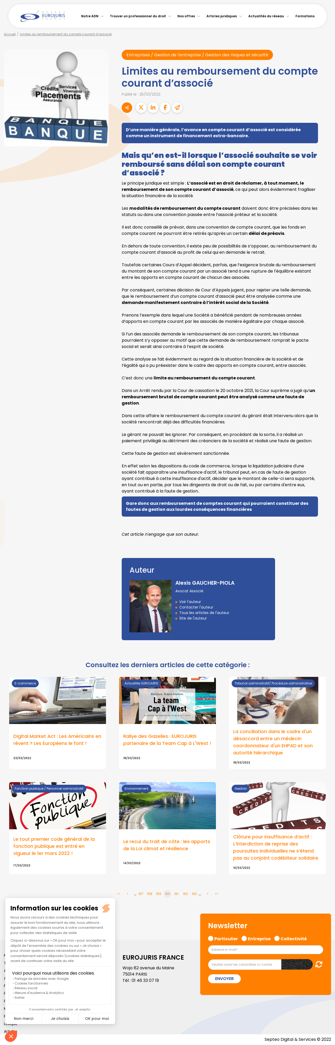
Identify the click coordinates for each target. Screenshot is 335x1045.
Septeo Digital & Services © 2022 (298, 1040)
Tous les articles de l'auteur (204, 612)
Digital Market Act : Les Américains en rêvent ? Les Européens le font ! (57, 740)
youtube (324, 522)
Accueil (10, 34)
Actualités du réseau (266, 16)
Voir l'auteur (190, 601)
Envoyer (224, 979)
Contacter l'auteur (196, 607)
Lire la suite (167, 723)
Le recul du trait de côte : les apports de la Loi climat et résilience (166, 845)
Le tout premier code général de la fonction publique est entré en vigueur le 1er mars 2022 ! (54, 846)
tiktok (324, 554)
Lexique (11, 1024)
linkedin (324, 512)
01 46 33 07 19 (145, 981)
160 (167, 894)
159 (158, 894)
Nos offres (186, 16)
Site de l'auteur (193, 618)
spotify (324, 543)
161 (176, 894)
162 (185, 894)
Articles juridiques (221, 16)
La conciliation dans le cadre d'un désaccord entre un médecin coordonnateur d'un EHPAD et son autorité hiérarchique (273, 742)
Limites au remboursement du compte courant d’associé (65, 34)
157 (140, 894)
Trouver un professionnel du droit (138, 16)
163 (194, 894)
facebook (324, 491)
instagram (324, 533)
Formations (305, 16)
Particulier (226, 938)
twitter (324, 501)
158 (149, 894)
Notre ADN (89, 16)
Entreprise (259, 938)
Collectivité (294, 938)
